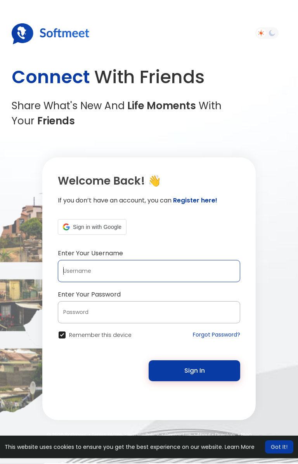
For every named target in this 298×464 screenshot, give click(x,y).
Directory (225, 434)
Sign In (194, 370)
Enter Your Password (89, 294)
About (204, 434)
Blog (246, 434)
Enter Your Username (90, 253)
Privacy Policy (143, 434)
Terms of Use (107, 434)
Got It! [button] (279, 447)
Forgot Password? (216, 334)
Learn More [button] (240, 447)
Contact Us (178, 434)
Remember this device (100, 335)
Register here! (195, 200)
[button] (92, 227)
